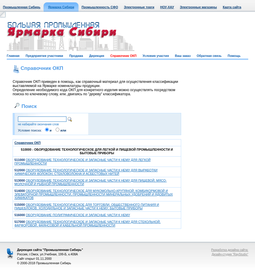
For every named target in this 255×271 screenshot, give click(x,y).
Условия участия (156, 56)
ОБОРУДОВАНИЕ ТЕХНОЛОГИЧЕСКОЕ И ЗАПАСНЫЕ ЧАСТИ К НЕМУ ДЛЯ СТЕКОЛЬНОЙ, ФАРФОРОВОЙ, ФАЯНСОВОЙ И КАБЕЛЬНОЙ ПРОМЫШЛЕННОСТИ (87, 223)
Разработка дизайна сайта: (229, 250)
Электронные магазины (198, 7)
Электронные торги (139, 7)
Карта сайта (232, 7)
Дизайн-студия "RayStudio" (230, 254)
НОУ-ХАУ (167, 7)
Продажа (76, 56)
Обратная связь (209, 56)
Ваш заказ (183, 56)
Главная (13, 56)
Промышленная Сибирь (21, 7)
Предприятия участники (44, 56)
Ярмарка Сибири (61, 7)
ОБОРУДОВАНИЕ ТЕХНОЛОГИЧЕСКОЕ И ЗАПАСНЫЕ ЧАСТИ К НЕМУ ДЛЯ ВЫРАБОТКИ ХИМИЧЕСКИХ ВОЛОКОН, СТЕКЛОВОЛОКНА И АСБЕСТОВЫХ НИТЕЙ (86, 171)
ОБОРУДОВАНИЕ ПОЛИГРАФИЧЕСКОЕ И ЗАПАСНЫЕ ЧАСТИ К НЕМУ (78, 215)
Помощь (234, 56)
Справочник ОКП (123, 56)
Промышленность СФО (99, 7)
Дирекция (96, 56)
